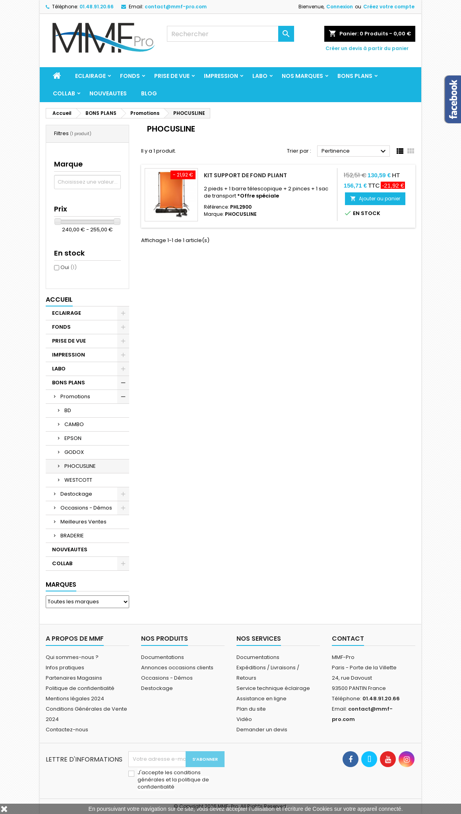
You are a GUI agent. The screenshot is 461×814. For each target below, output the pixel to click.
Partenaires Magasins (74, 678)
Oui (68, 267)
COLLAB (64, 93)
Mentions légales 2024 (75, 698)
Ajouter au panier (375, 198)
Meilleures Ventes (83, 521)
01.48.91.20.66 (96, 6)
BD (67, 410)
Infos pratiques (65, 667)
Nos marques (302, 76)
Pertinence (355, 151)
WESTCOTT (78, 480)
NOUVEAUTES (108, 93)
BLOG (149, 93)
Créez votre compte (389, 6)
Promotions (75, 396)
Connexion (339, 6)
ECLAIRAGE (90, 76)
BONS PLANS (354, 76)
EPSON (72, 438)
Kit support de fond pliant (245, 175)
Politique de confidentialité (80, 688)
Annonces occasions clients (177, 667)
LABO (259, 76)
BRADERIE (72, 535)
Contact (348, 638)
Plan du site (251, 709)
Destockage (76, 494)
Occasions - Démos (86, 508)
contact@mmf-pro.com (176, 6)
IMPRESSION (221, 76)
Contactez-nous (67, 729)
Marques (61, 584)
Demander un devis (261, 729)
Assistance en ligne (261, 698)
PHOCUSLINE (80, 466)
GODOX (74, 452)
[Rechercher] (230, 34)
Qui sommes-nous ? (72, 657)
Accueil (59, 299)
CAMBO (74, 424)
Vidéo (244, 719)
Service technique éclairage (273, 688)
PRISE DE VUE (172, 76)
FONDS (130, 76)
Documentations (162, 657)
